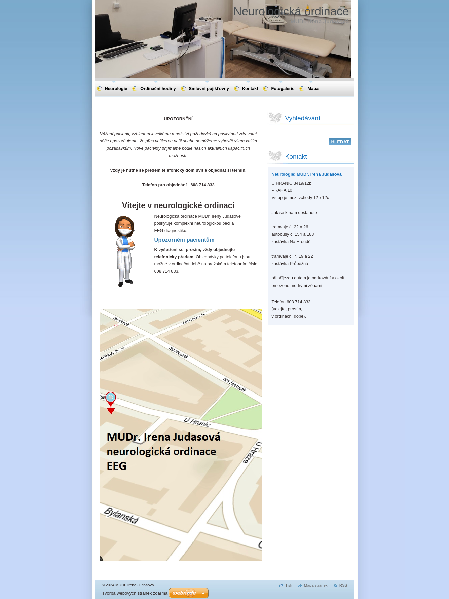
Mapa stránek (316, 585)
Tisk (288, 585)
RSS (343, 585)
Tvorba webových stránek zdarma (134, 593)
